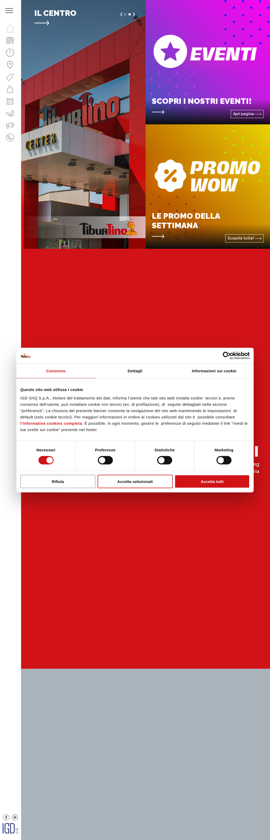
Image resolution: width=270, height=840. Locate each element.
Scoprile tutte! (244, 238)
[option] (83, 124)
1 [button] (125, 14)
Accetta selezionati (135, 481)
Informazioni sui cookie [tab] (214, 371)
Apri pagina (247, 114)
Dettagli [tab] (135, 371)
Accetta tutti (212, 481)
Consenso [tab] (55, 371)
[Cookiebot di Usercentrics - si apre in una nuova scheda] (227, 356)
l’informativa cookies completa (51, 423)
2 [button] (129, 14)
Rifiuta (58, 481)
